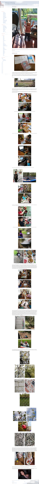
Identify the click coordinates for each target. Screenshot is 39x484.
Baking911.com (4, 29)
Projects (3, 50)
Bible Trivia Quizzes (5, 27)
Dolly (3, 37)
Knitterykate (4, 12)
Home (24, 481)
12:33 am (16, 51)
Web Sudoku (4, 30)
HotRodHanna (4, 22)
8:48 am (16, 480)
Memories (4, 43)
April (2, 61)
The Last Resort (4, 15)
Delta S (3, 19)
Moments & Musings (10, 3)
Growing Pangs (4, 59)
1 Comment (18, 480)
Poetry (3, 47)
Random (3, 52)
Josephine (4, 18)
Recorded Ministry (4, 26)
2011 (2, 68)
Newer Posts (13, 481)
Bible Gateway (4, 25)
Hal (3, 41)
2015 (2, 65)
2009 (2, 70)
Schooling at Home (15, 53)
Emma (3, 38)
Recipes (3, 53)
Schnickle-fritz (4, 13)
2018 (2, 63)
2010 (2, 69)
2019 (2, 62)
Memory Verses (4, 44)
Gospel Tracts (4, 40)
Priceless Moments (4, 49)
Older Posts (36, 481)
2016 (2, 64)
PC (3, 46)
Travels (3, 55)
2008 (2, 71)
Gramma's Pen (4, 16)
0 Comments (18, 51)
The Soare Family (4, 21)
